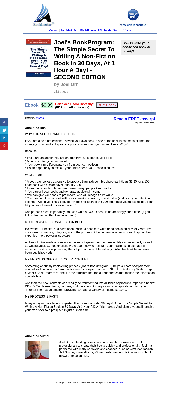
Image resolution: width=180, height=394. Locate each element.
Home (127, 30)
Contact (54, 30)
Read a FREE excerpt (134, 119)
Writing (40, 118)
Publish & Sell (69, 30)
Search (117, 30)
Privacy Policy (118, 383)
